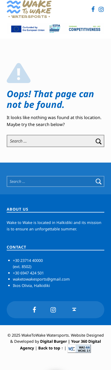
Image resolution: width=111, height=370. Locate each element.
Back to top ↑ (50, 348)
